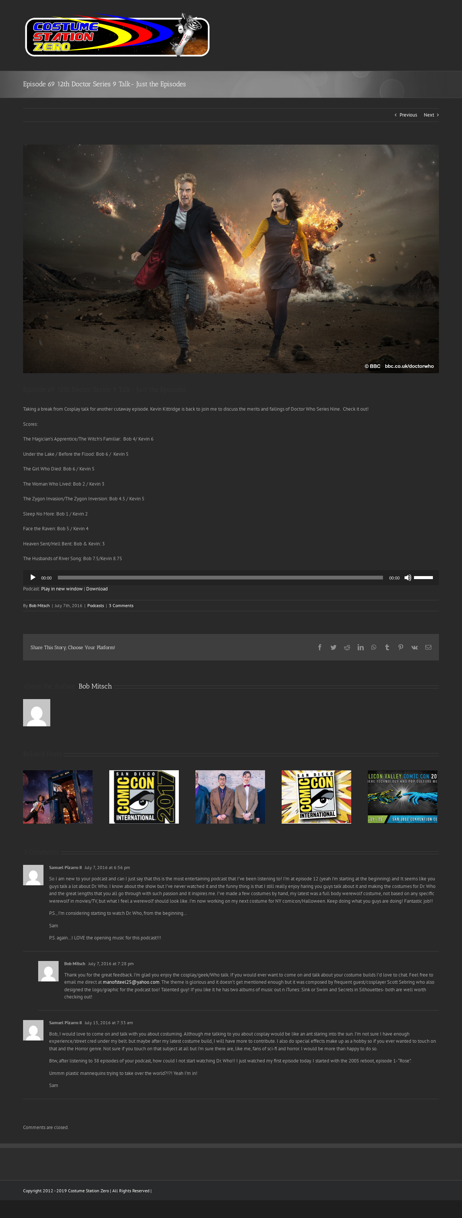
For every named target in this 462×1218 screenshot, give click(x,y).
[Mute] (408, 577)
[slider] (220, 577)
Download (97, 589)
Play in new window (62, 589)
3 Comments (121, 605)
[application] (231, 577)
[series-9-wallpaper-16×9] (231, 259)
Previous (408, 115)
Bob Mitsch (39, 605)
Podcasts (95, 605)
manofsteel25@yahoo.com (131, 982)
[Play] (33, 577)
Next (429, 115)
